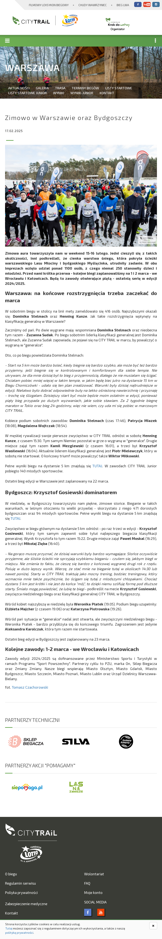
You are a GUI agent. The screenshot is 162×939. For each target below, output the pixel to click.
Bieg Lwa (123, 5)
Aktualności (19, 88)
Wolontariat (94, 874)
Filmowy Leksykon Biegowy (49, 5)
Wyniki (58, 93)
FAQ (87, 883)
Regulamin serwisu (20, 883)
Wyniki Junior (81, 93)
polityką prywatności (19, 932)
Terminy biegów (85, 88)
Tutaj (8, 928)
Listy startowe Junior (27, 93)
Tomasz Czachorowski (30, 687)
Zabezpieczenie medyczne (26, 904)
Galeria (42, 88)
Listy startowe (118, 88)
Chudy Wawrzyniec (92, 5)
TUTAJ (97, 466)
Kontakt (107, 93)
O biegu (11, 874)
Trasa (60, 88)
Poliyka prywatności (21, 892)
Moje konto (93, 892)
